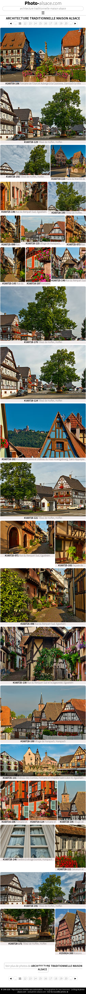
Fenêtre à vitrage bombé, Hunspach (27, 859)
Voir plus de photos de (43, 967)
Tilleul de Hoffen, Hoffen (43, 142)
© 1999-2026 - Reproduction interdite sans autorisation (22, 989)
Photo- (43, 3)
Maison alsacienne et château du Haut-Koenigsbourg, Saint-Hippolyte (43, 459)
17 (50, 23)
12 (25, 23)
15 (40, 23)
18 (55, 23)
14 (35, 23)
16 (45, 23)
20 (66, 23)
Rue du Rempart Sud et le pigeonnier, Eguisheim (43, 682)
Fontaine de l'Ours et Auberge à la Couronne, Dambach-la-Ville (43, 83)
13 (30, 23)
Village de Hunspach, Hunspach (43, 741)
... (15, 23)
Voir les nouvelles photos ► (58, 992)
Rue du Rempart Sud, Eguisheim (23, 211)
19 (61, 23)
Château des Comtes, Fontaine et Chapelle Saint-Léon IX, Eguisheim (43, 777)
